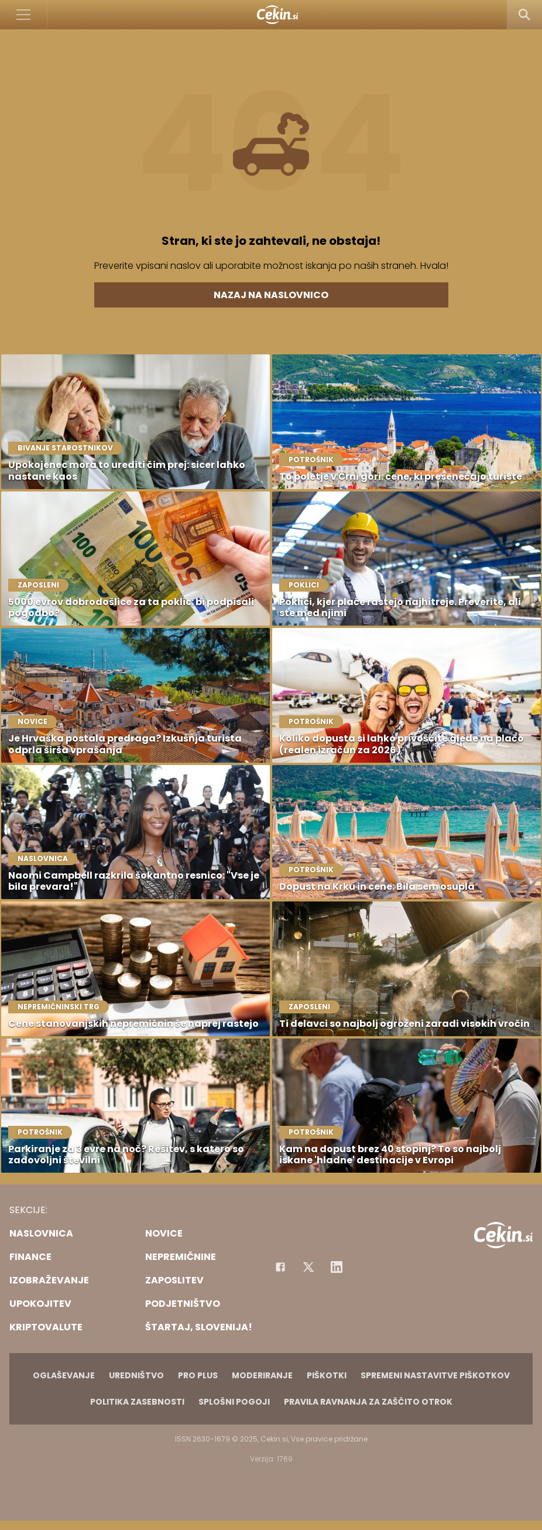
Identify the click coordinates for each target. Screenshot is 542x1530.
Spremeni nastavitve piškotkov (435, 1375)
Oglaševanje (64, 1375)
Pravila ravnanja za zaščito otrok (368, 1402)
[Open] (23, 14)
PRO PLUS (198, 1375)
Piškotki (327, 1375)
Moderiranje (262, 1375)
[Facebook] (280, 1267)
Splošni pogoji (234, 1402)
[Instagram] (336, 1267)
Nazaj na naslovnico (271, 295)
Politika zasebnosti (137, 1402)
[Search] (524, 14)
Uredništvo (136, 1375)
